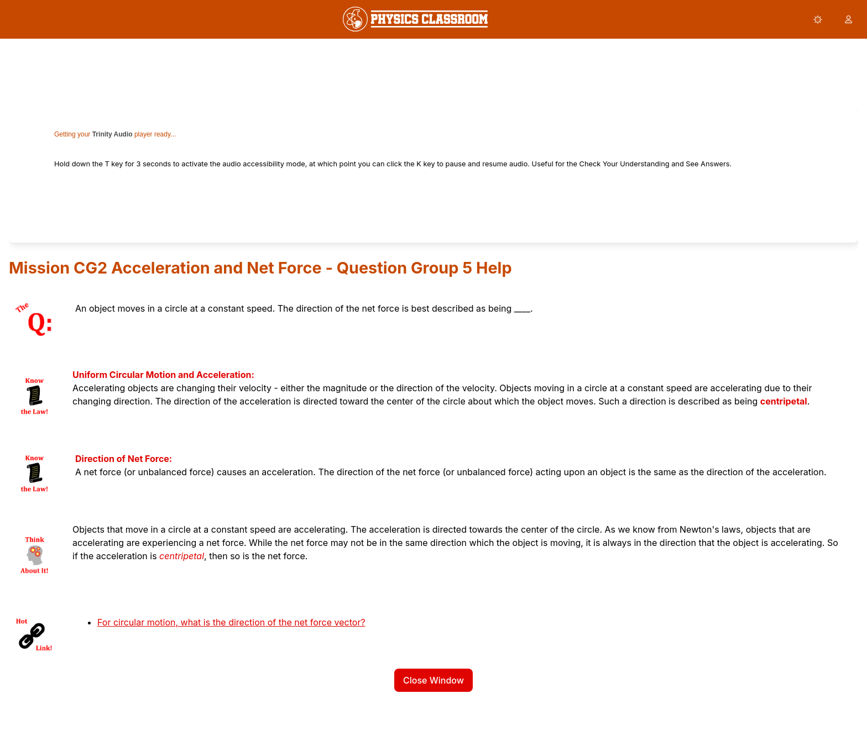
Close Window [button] (433, 680)
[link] (415, 19)
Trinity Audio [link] (112, 134)
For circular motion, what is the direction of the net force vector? (231, 622)
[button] (817, 19)
